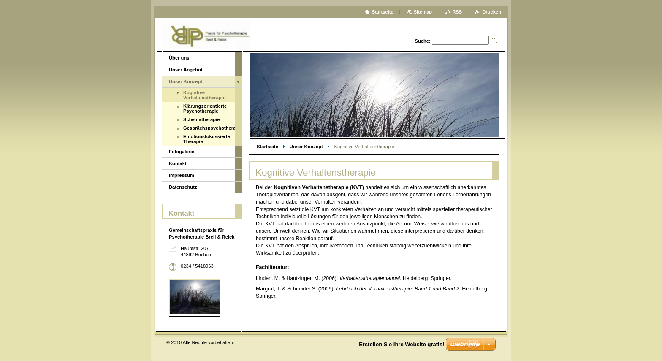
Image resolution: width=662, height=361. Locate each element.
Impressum (181, 175)
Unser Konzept (306, 146)
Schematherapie (201, 119)
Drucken (491, 11)
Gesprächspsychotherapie (209, 127)
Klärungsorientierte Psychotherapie (205, 108)
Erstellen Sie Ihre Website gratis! (401, 344)
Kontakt (178, 163)
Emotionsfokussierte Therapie (206, 139)
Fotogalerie (181, 151)
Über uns (179, 57)
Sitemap (423, 11)
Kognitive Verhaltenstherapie (204, 95)
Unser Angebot (186, 69)
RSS (457, 11)
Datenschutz (183, 187)
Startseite (267, 146)
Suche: (422, 40)
